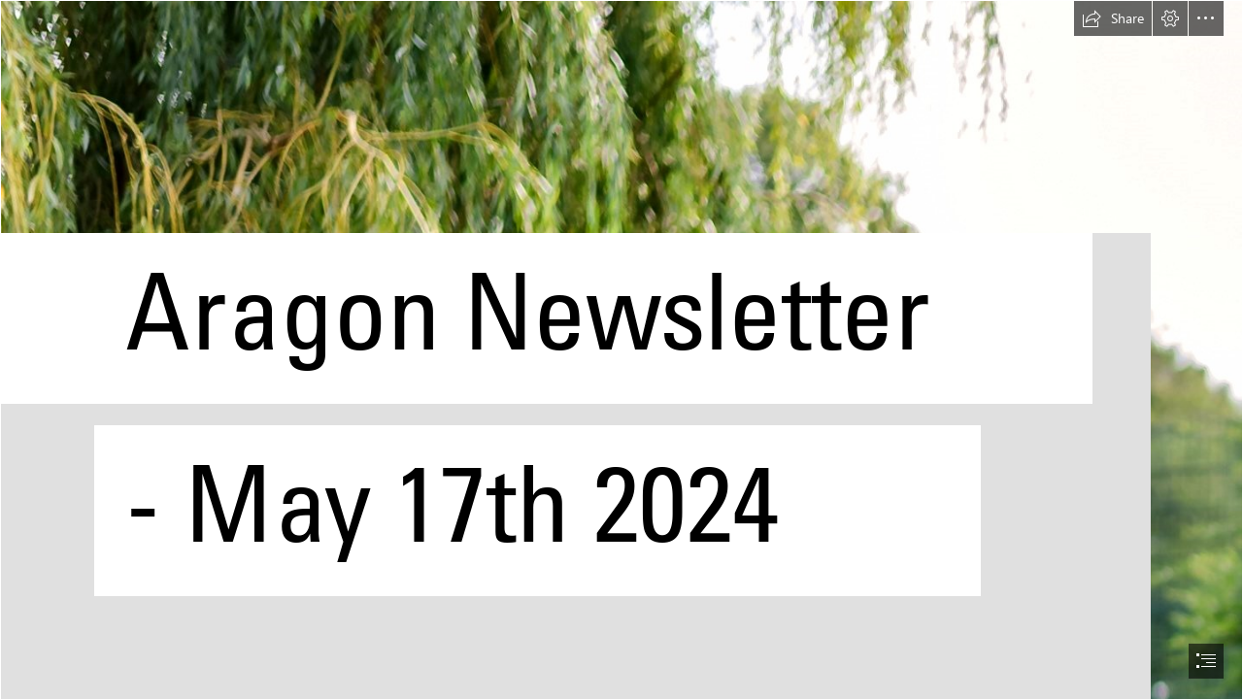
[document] (621, 349)
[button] (1113, 18)
